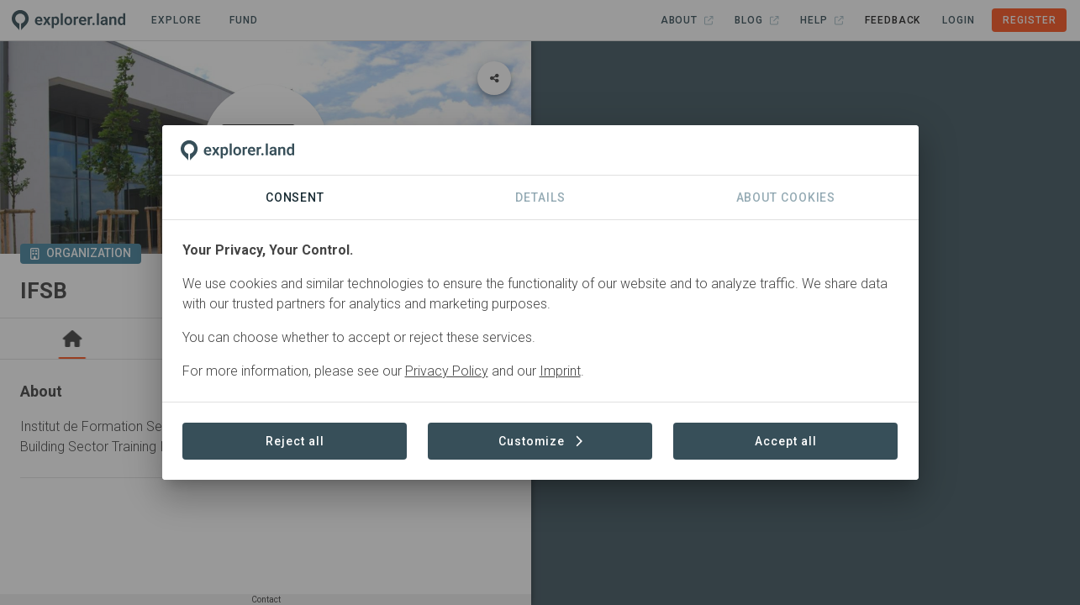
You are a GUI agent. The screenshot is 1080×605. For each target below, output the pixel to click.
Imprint (560, 371)
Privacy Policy (446, 371)
